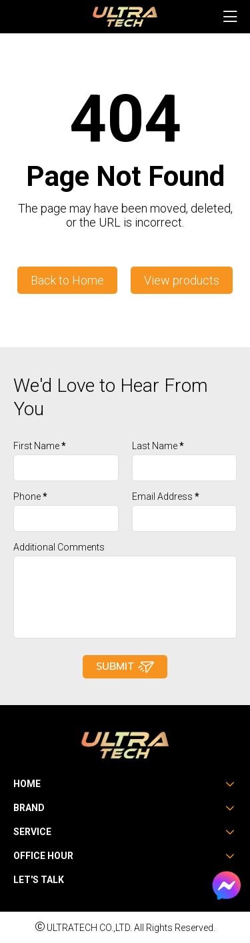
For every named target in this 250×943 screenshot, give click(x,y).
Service (32, 831)
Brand (29, 807)
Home (27, 783)
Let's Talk (38, 879)
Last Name (158, 446)
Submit (125, 666)
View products (181, 280)
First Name (39, 446)
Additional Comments (59, 547)
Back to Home (67, 280)
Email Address (165, 496)
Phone (30, 496)
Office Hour (43, 855)
